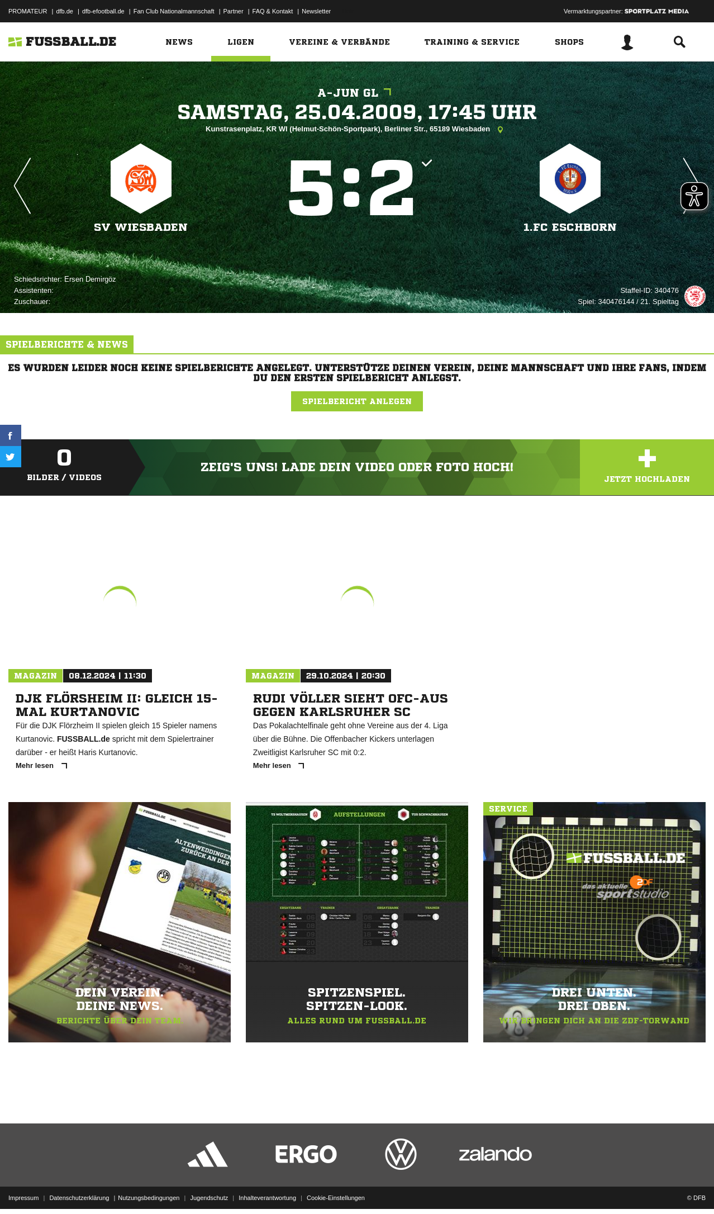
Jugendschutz (209, 1187)
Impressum (23, 1187)
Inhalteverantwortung (267, 1187)
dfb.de (64, 11)
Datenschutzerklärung (79, 1187)
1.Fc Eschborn (570, 227)
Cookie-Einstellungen (336, 1187)
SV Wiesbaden (141, 227)
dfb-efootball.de (103, 11)
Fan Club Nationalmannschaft (174, 11)
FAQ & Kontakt (273, 11)
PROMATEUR (27, 11)
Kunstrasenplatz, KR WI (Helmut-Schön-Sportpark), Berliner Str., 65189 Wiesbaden (357, 130)
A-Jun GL (357, 93)
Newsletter (316, 11)
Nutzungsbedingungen (148, 1187)
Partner (233, 11)
